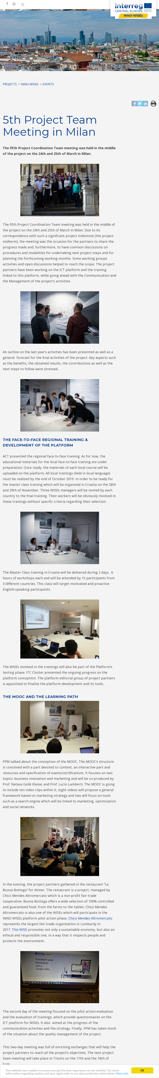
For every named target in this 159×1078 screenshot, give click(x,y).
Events (48, 84)
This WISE (19, 929)
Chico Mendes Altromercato (90, 918)
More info (122, 1075)
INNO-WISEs (29, 84)
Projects (10, 84)
